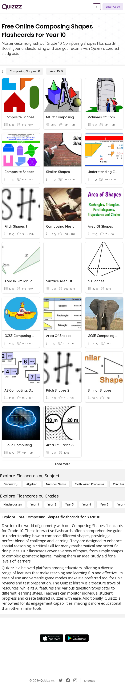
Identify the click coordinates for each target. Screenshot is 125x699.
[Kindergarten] (12, 504)
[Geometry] (10, 484)
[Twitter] (61, 680)
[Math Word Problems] (89, 484)
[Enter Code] (112, 6)
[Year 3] (69, 504)
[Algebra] (32, 484)
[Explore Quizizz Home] (12, 6)
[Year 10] (56, 71)
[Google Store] (77, 638)
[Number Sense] (56, 484)
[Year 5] (104, 504)
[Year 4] (87, 504)
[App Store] (51, 638)
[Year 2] (52, 504)
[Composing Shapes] (24, 71)
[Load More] (62, 464)
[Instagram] (75, 680)
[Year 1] (34, 504)
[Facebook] (68, 680)
